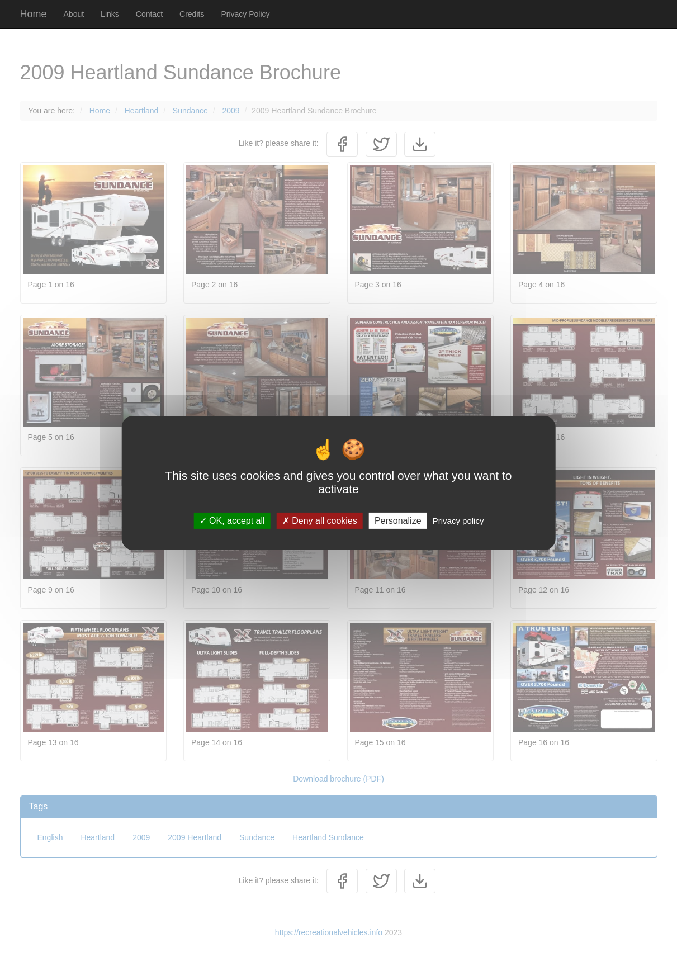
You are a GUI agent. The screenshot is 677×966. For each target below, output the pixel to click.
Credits (191, 14)
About (74, 14)
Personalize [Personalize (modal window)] (398, 520)
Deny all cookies (319, 520)
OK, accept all (232, 520)
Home (33, 14)
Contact (149, 14)
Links (110, 14)
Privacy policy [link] (458, 520)
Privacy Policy (245, 14)
